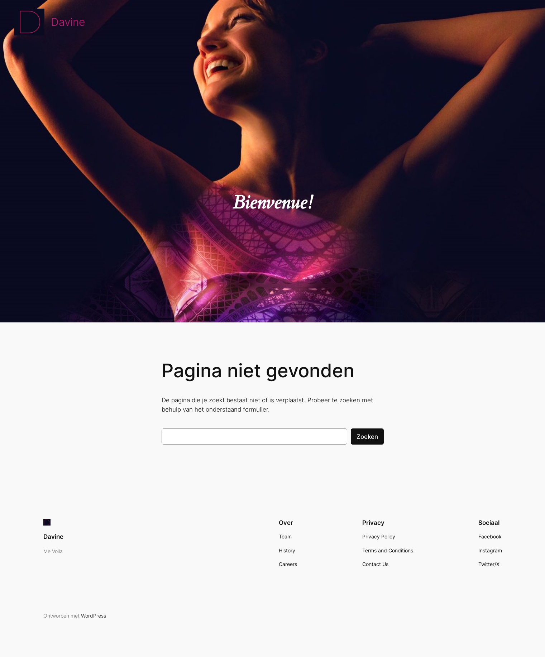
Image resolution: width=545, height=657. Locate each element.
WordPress (93, 616)
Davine (68, 21)
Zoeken (367, 436)
